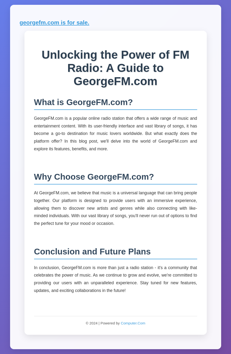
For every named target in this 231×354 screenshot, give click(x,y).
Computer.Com (133, 323)
